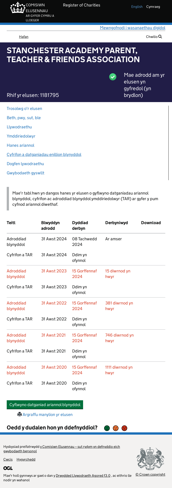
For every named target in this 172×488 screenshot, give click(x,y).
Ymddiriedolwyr (21, 136)
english (137, 6)
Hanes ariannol (20, 145)
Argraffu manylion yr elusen (45, 414)
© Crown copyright (150, 474)
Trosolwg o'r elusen (24, 108)
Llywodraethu (19, 126)
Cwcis (8, 459)
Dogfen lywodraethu (25, 163)
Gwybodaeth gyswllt (25, 172)
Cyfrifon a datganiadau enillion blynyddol (44, 154)
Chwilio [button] (154, 37)
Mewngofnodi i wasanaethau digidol (132, 27)
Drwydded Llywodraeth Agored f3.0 (83, 475)
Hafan (23, 37)
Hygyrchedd (26, 459)
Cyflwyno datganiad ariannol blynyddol (46, 404)
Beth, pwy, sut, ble (24, 117)
